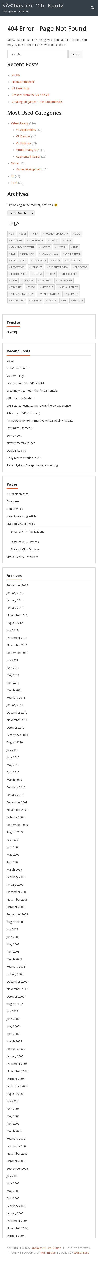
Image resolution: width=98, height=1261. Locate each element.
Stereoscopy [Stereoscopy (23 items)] (69, 273)
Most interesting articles (22, 516)
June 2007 (13, 1019)
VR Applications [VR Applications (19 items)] (49, 293)
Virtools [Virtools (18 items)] (47, 287)
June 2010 (13, 757)
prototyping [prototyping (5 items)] (19, 273)
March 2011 (14, 690)
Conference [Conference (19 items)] (36, 240)
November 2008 (17, 899)
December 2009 (17, 802)
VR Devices (23, 136)
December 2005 (17, 1146)
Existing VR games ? (19, 428)
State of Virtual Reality (21, 524)
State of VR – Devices (25, 542)
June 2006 (13, 1109)
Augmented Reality (28, 156)
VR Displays (23, 143)
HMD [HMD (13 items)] (75, 247)
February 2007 (16, 1049)
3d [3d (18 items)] (12, 233)
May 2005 (13, 1191)
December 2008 (17, 892)
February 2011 (16, 697)
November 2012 (17, 615)
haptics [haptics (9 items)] (45, 247)
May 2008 (13, 944)
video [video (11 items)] (31, 287)
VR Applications (26, 130)
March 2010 (14, 780)
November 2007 (17, 989)
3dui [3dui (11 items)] (23, 233)
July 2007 (12, 1011)
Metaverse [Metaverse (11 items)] (39, 260)
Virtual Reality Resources (22, 557)
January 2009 (15, 884)
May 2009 (13, 854)
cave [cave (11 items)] (77, 233)
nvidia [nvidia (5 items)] (56, 260)
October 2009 (15, 817)
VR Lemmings (21, 88)
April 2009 (13, 862)
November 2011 (17, 645)
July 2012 (12, 630)
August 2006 (15, 1094)
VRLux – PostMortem (20, 398)
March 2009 (14, 869)
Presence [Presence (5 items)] (36, 267)
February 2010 (16, 787)
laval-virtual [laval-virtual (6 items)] (49, 253)
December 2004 (17, 1221)
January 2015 (15, 593)
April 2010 (13, 772)
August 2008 (15, 922)
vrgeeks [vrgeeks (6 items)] (36, 300)
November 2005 (17, 1153)
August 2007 (15, 1004)
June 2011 (13, 668)
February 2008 (16, 966)
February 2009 (16, 877)
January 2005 (15, 1213)
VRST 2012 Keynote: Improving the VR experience (39, 405)
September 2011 (17, 653)
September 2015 (17, 585)
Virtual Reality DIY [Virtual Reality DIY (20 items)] (22, 293)
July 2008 (12, 929)
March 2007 (14, 1041)
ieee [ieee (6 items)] (13, 253)
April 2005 (13, 1198)
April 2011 (13, 682)
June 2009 (13, 847)
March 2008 (14, 959)
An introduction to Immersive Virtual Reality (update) (40, 420)
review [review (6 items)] (38, 273)
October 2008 (15, 907)
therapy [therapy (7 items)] (28, 280)
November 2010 (17, 720)
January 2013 (15, 608)
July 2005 (12, 1176)
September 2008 (17, 914)
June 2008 (13, 937)
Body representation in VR (23, 458)
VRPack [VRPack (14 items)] (52, 300)
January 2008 (15, 974)
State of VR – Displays (25, 549)
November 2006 (17, 1071)
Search (76, 54)
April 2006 (13, 1123)
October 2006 (15, 1079)
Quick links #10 (16, 450)
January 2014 (15, 600)
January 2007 (15, 1056)
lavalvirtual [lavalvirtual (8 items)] (72, 253)
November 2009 (17, 810)
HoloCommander (23, 82)
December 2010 (17, 712)
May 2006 (13, 1116)
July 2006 (12, 1101)
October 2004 (15, 1236)
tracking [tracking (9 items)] (45, 280)
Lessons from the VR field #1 (31, 95)
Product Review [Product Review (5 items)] (58, 267)
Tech (14, 183)
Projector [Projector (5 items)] (81, 267)
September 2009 (17, 825)
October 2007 (15, 996)
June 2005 (13, 1183)
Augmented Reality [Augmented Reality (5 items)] (56, 233)
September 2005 (17, 1168)
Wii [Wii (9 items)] (64, 300)
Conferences (15, 509)
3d (12, 176)
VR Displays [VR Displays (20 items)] (18, 300)
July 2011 (12, 660)
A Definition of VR (18, 494)
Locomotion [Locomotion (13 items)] (19, 260)
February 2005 (16, 1206)
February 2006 (16, 1138)
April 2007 (13, 1034)
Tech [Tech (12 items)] (14, 280)
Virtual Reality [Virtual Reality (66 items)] (69, 287)
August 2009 (15, 832)
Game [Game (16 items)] (68, 240)
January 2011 (15, 705)
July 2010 (12, 750)
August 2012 (15, 623)
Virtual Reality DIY (27, 150)
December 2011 (17, 638)
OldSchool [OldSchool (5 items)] (73, 260)
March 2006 (14, 1131)
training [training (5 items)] (16, 287)
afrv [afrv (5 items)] (35, 233)
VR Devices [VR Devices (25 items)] (72, 293)
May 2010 (13, 765)
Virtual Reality (19, 123)
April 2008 (13, 951)
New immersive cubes (21, 443)
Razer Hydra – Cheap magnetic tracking (32, 465)
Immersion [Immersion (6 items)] (28, 253)
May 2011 (13, 675)
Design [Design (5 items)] (54, 240)
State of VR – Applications (27, 531)
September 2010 (17, 735)
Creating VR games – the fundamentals (37, 102)
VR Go (16, 75)
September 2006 (17, 1086)
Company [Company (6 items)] (16, 240)
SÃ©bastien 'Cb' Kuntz (33, 5)
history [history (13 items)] (61, 247)
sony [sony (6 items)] (52, 273)
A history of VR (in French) (23, 413)
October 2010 (15, 727)
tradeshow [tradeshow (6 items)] (65, 280)
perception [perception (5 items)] (18, 267)
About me (13, 501)
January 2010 (15, 795)
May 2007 (13, 1026)
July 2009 (12, 840)
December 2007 (17, 981)
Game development (29, 169)
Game (15, 163)
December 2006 (17, 1064)
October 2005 (15, 1161)
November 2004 (17, 1228)
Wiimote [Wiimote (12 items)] (78, 300)
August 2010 (15, 742)
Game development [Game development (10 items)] (22, 247)
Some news (14, 435)
